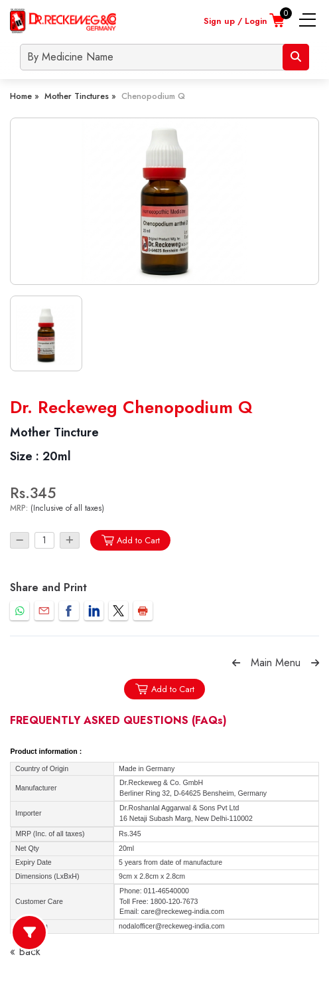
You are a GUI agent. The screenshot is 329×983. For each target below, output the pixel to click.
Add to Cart (130, 540)
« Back (25, 951)
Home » (24, 96)
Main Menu (275, 662)
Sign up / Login (235, 21)
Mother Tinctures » (80, 96)
